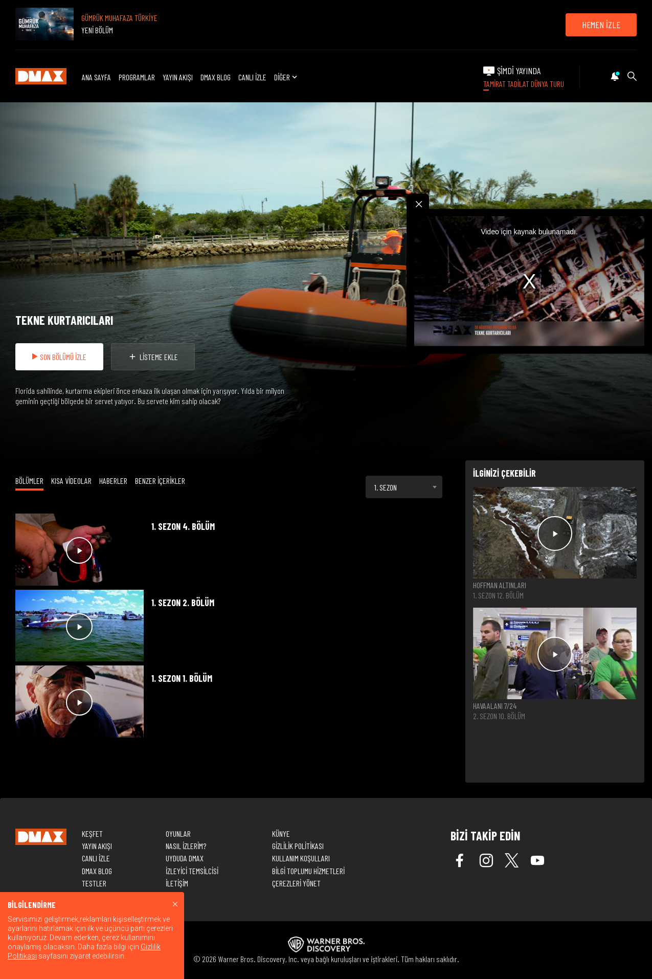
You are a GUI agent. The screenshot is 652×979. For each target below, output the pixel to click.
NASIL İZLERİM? (186, 846)
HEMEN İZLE (601, 24)
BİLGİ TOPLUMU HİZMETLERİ (308, 871)
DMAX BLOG (215, 77)
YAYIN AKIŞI (178, 77)
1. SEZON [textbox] (385, 487)
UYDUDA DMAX (185, 858)
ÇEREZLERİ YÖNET (296, 883)
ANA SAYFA (96, 77)
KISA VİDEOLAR (71, 480)
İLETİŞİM (177, 883)
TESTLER (94, 883)
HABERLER (113, 480)
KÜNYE (281, 833)
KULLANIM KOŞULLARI (301, 858)
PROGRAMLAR (137, 77)
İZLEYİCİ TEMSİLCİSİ (192, 871)
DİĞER (286, 77)
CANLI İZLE (252, 77)
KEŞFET (92, 833)
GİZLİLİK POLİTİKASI (298, 846)
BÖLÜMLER (29, 480)
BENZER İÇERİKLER (160, 480)
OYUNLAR (178, 833)
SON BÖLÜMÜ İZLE (59, 357)
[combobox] (404, 487)
